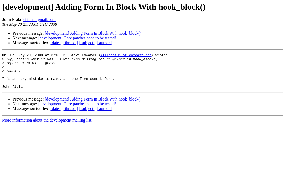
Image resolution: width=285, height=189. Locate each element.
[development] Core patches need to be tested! (77, 38)
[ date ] (55, 42)
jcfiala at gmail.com (39, 19)
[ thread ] (70, 42)
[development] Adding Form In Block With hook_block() (93, 33)
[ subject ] (87, 42)
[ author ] (104, 42)
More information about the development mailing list (46, 127)
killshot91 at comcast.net (125, 55)
